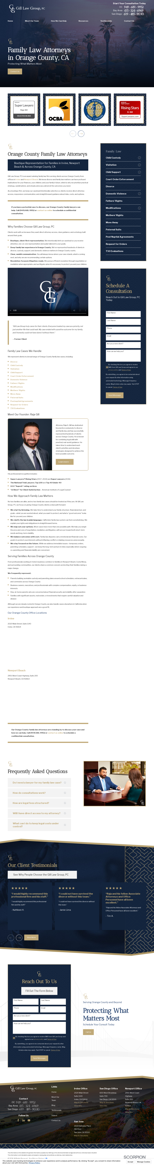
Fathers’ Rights (17, 383)
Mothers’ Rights (17, 390)
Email (109, 336)
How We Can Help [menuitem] (59, 21)
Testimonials (56, 1110)
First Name (111, 313)
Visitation (14, 369)
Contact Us (55, 1120)
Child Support (16, 372)
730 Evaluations (17, 408)
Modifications (16, 387)
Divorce (13, 362)
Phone (109, 328)
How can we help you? (115, 351)
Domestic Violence (18, 380)
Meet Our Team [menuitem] (32, 21)
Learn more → (64, 462)
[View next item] (81, 133)
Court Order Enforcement (22, 376)
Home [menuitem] (10, 21)
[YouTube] (29, 1120)
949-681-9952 (133, 7)
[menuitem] (121, 157)
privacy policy (113, 370)
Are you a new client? (115, 344)
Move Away (15, 394)
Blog (53, 1105)
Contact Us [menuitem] (129, 21)
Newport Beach (31, 179)
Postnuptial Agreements (21, 401)
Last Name (111, 320)
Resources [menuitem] (83, 21)
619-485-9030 (134, 14)
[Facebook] (18, 1120)
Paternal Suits (16, 397)
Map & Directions (81, 1102)
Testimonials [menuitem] (106, 21)
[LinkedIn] (23, 1120)
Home (53, 1092)
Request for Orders (19, 405)
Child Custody (16, 365)
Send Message (115, 395)
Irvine (17, 179)
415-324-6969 (134, 10)
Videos (54, 1115)
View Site (78, 1106)
